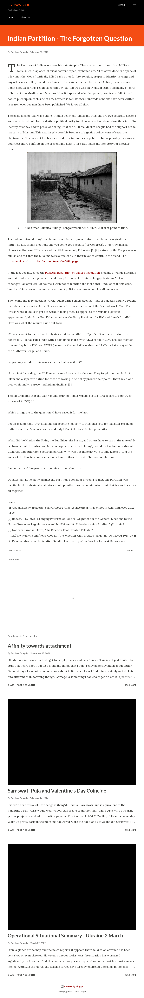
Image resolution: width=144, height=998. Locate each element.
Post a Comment (26, 685)
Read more (130, 685)
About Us (26, 17)
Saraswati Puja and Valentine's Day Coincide (57, 790)
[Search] (122, 5)
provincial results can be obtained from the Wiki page (43, 261)
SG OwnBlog (19, 5)
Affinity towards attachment (39, 646)
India (18, 550)
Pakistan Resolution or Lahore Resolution (72, 272)
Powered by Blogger (72, 986)
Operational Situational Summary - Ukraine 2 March (65, 935)
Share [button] (130, 550)
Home (10, 17)
